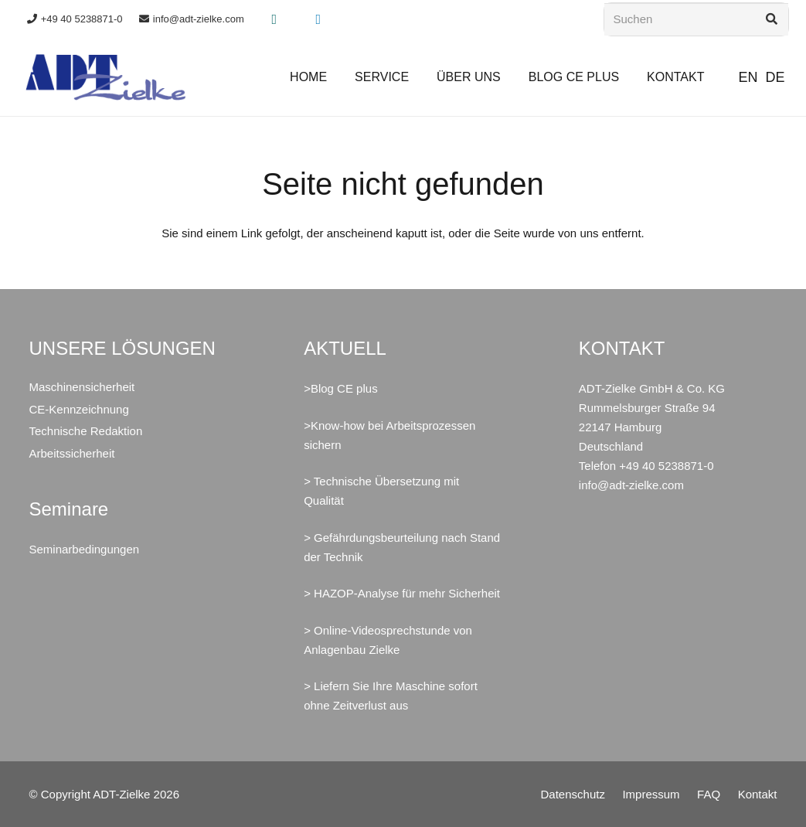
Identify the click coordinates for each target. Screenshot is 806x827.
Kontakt (757, 794)
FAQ (708, 794)
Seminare (69, 509)
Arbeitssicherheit (72, 453)
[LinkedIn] (318, 19)
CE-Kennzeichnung (79, 409)
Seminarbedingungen (84, 549)
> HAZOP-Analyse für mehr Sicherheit (402, 593)
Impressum (650, 794)
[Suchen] (696, 19)
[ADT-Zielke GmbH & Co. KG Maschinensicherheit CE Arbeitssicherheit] (106, 77)
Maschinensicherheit (82, 386)
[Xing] (274, 19)
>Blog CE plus (340, 388)
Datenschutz (573, 794)
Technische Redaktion (86, 430)
